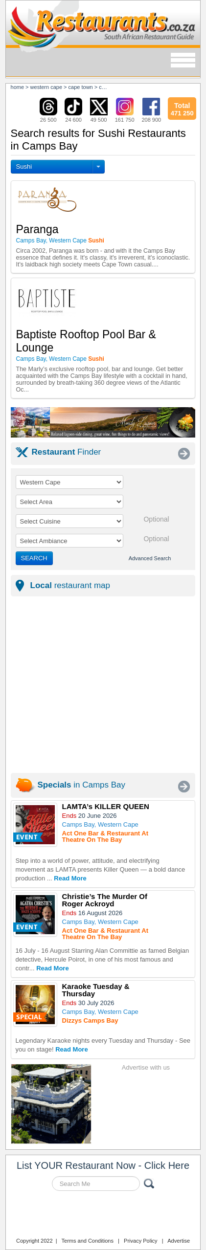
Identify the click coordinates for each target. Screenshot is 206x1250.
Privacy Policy (140, 1241)
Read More (70, 878)
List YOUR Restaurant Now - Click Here (103, 1165)
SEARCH (34, 558)
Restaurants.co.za (103, 1215)
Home (17, 87)
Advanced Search (150, 558)
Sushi (24, 166)
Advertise (178, 1241)
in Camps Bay (82, 784)
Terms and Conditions (88, 1241)
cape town (81, 87)
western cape (46, 87)
